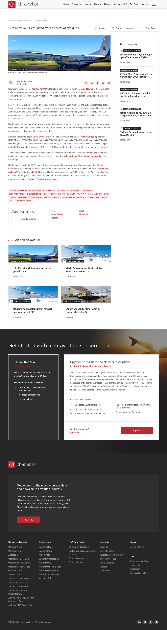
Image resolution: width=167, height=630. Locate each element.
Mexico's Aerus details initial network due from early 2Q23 (32, 310)
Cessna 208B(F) (85, 137)
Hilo (101, 153)
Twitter (145, 622)
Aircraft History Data (17, 582)
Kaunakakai (96, 156)
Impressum (135, 569)
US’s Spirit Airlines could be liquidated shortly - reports (135, 95)
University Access (107, 559)
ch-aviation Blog (106, 551)
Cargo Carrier (57, 214)
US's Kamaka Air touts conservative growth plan (32, 270)
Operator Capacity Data (19, 567)
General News (41, 20)
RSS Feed (109, 83)
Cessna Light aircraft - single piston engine (27, 191)
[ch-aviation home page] (24, 4)
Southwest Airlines (52, 197)
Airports (107, 4)
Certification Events (24, 200)
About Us (103, 547)
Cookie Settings (137, 547)
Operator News (15, 547)
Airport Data (14, 555)
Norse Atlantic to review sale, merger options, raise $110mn (135, 114)
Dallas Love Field (29, 172)
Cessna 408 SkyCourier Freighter (80, 191)
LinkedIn (86, 83)
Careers (103, 567)
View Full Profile (28, 219)
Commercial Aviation (24, 20)
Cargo (11, 200)
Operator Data (14, 551)
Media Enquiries (106, 563)
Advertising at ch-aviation (111, 555)
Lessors (87, 4)
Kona (92, 153)
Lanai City (77, 156)
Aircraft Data (14, 575)
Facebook (97, 83)
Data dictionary (76, 562)
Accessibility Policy (138, 573)
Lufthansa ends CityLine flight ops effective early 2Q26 (136, 56)
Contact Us (104, 571)
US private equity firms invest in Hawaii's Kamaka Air (83, 310)
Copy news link (103, 83)
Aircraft (97, 4)
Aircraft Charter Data (18, 586)
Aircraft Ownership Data (19, 578)
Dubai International (48, 179)
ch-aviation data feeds (79, 547)
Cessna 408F (39, 137)
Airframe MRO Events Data (20, 605)
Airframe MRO (120, 4)
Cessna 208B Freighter (55, 191)
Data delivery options (78, 558)
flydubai (30, 179)
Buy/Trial (134, 4)
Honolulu (53, 89)
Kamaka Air (37, 89)
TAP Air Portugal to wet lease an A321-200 (136, 133)
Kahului (86, 156)
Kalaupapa (13, 159)
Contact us (75, 432)
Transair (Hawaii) (85, 89)
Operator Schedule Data (19, 563)
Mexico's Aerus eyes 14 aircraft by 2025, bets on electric (84, 270)
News (66, 4)
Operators (76, 4)
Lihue (68, 156)
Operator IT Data (16, 571)
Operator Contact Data (18, 559)
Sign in (144, 4)
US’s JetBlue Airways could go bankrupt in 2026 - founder (136, 75)
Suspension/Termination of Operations (78, 197)
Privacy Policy (136, 565)
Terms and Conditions (139, 561)
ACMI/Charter (101, 197)
